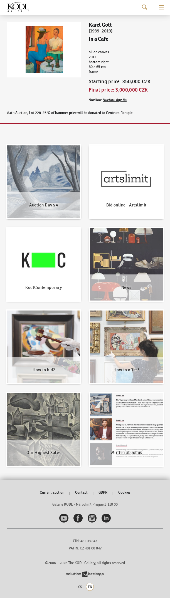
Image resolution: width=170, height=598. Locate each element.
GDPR (102, 492)
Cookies (124, 492)
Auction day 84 (115, 99)
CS (80, 587)
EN (90, 587)
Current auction (52, 492)
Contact (81, 492)
